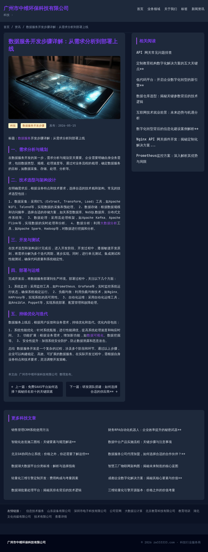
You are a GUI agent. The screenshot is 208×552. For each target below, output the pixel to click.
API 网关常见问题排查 (154, 52)
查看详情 (61, 517)
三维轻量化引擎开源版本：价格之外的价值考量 (141, 490)
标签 (184, 9)
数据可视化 (95, 335)
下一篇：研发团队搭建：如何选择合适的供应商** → (93, 389)
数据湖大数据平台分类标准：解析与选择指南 (43, 466)
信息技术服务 (35, 511)
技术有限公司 (43, 517)
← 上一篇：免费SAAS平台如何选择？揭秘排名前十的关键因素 (34, 389)
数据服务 (24, 138)
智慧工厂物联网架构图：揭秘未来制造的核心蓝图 (143, 466)
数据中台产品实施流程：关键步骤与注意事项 (140, 442)
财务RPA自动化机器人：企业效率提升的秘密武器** (144, 430)
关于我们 (170, 9)
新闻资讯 (198, 9)
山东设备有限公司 (59, 511)
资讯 (18, 27)
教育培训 (184, 511)
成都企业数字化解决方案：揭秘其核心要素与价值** (145, 478)
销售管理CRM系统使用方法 (30, 430)
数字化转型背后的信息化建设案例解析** (167, 129)
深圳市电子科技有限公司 (90, 511)
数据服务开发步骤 (33, 125)
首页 (140, 9)
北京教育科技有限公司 (160, 511)
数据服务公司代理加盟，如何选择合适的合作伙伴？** (146, 454)
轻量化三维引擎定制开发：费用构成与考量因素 (44, 478)
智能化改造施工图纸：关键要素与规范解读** (43, 442)
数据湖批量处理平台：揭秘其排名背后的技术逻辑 (46, 490)
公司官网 (116, 511)
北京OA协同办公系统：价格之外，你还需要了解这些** (50, 454)
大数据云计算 (133, 511)
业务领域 (153, 9)
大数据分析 (108, 223)
